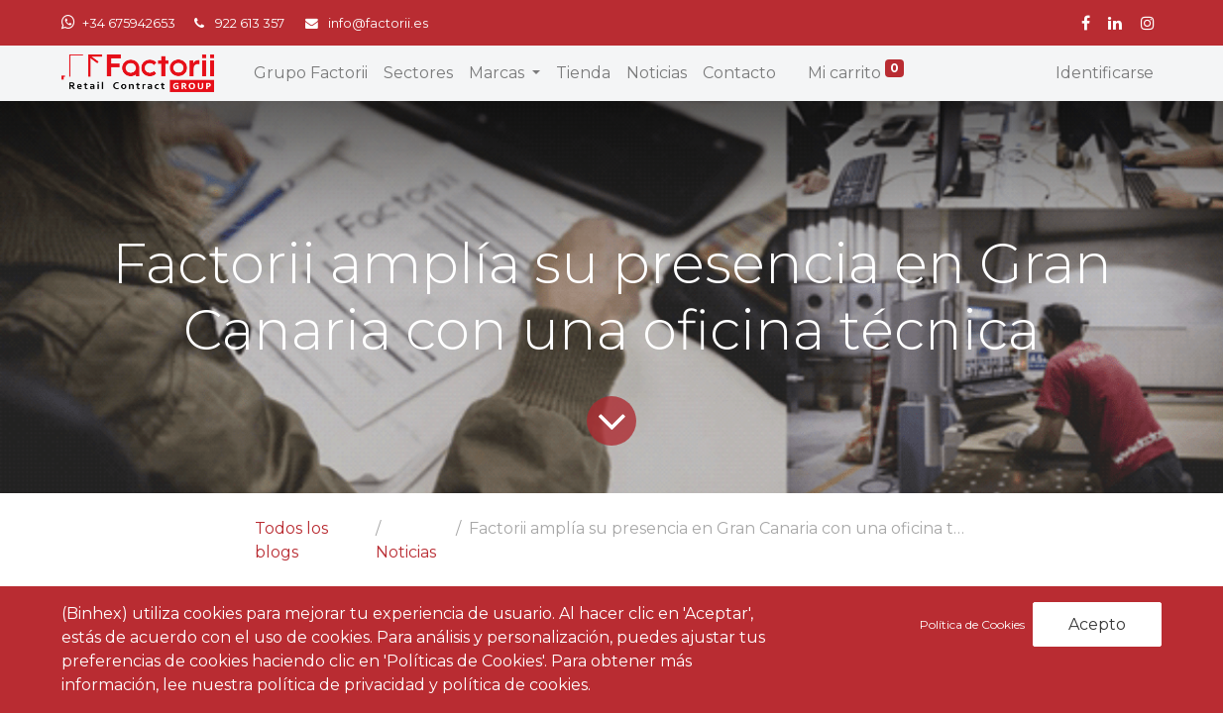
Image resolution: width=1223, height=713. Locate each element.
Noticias (406, 552)
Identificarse (1105, 72)
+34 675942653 (128, 23)
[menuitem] (311, 73)
